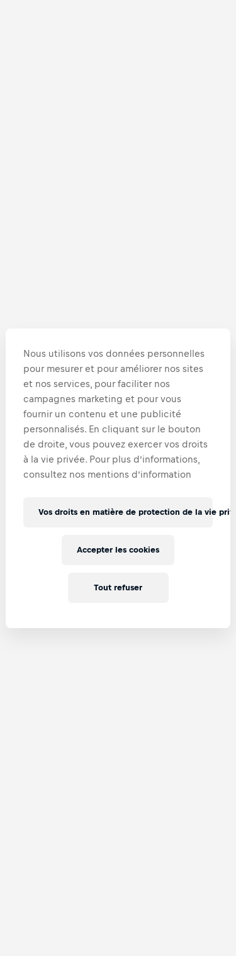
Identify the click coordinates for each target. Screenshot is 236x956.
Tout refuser (118, 587)
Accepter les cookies (118, 550)
